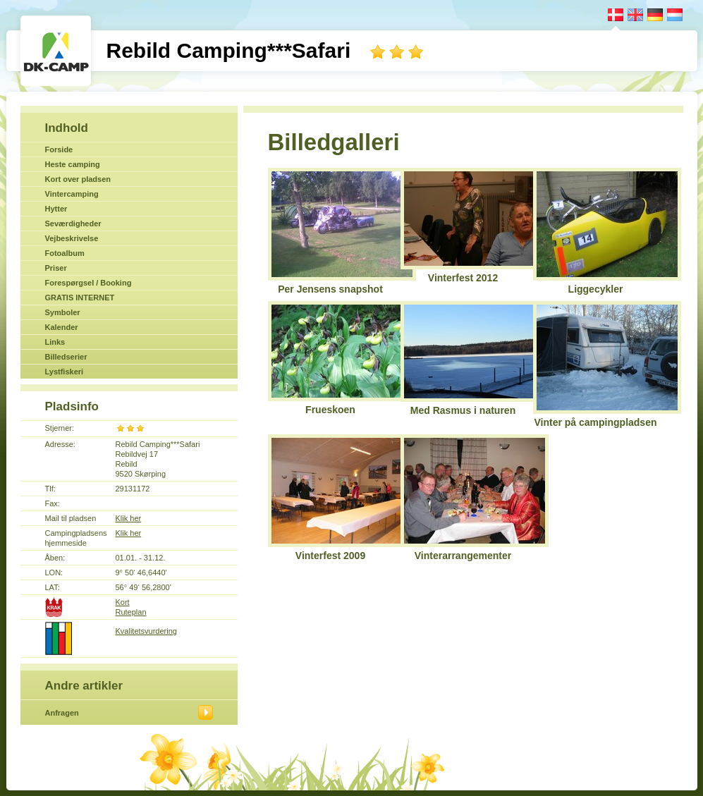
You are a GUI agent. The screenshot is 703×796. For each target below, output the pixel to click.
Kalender (61, 327)
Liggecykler (595, 289)
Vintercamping (72, 194)
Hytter (56, 208)
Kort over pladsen (78, 179)
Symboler (62, 312)
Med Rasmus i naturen (462, 410)
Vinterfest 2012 (463, 277)
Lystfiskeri (64, 371)
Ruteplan (131, 612)
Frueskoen (330, 409)
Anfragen (62, 713)
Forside (59, 149)
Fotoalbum (65, 253)
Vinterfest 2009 (330, 555)
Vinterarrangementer (463, 555)
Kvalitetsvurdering (146, 631)
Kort (123, 602)
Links (55, 342)
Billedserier (66, 357)
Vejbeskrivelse (72, 238)
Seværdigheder (73, 223)
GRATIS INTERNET (80, 297)
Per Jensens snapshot (330, 289)
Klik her (129, 518)
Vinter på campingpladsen (595, 422)
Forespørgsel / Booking (88, 282)
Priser (56, 268)
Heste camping (72, 164)
